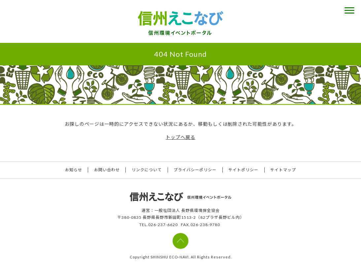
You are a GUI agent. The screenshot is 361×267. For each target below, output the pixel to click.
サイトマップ (284, 170)
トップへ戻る (180, 137)
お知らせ (73, 170)
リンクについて (147, 170)
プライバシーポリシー (195, 170)
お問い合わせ (106, 170)
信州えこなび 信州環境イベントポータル (180, 23)
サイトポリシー (244, 170)
